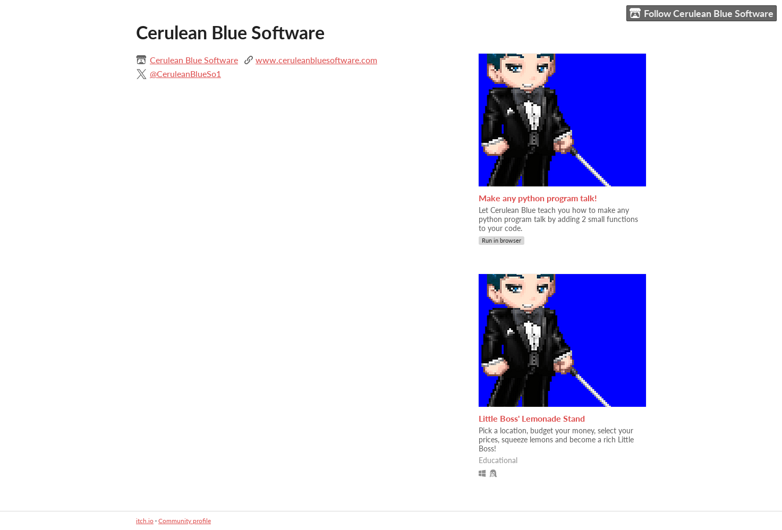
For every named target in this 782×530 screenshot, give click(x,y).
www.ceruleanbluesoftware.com (316, 60)
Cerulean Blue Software (194, 60)
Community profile (184, 521)
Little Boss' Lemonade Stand (532, 418)
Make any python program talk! (538, 198)
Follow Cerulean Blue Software (702, 13)
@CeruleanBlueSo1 (185, 74)
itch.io (145, 521)
